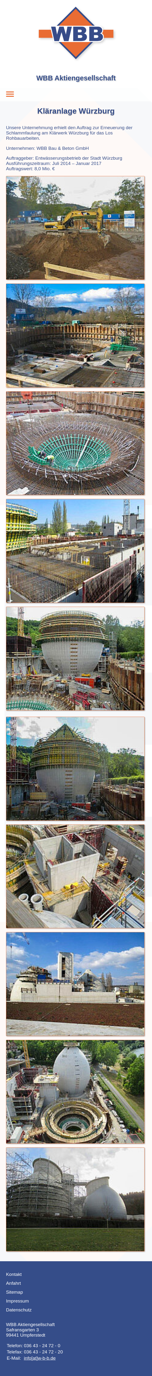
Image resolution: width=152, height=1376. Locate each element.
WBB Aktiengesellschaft (76, 78)
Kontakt (14, 1274)
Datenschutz (19, 1309)
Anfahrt (13, 1283)
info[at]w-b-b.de (40, 1358)
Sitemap (14, 1292)
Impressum (17, 1300)
